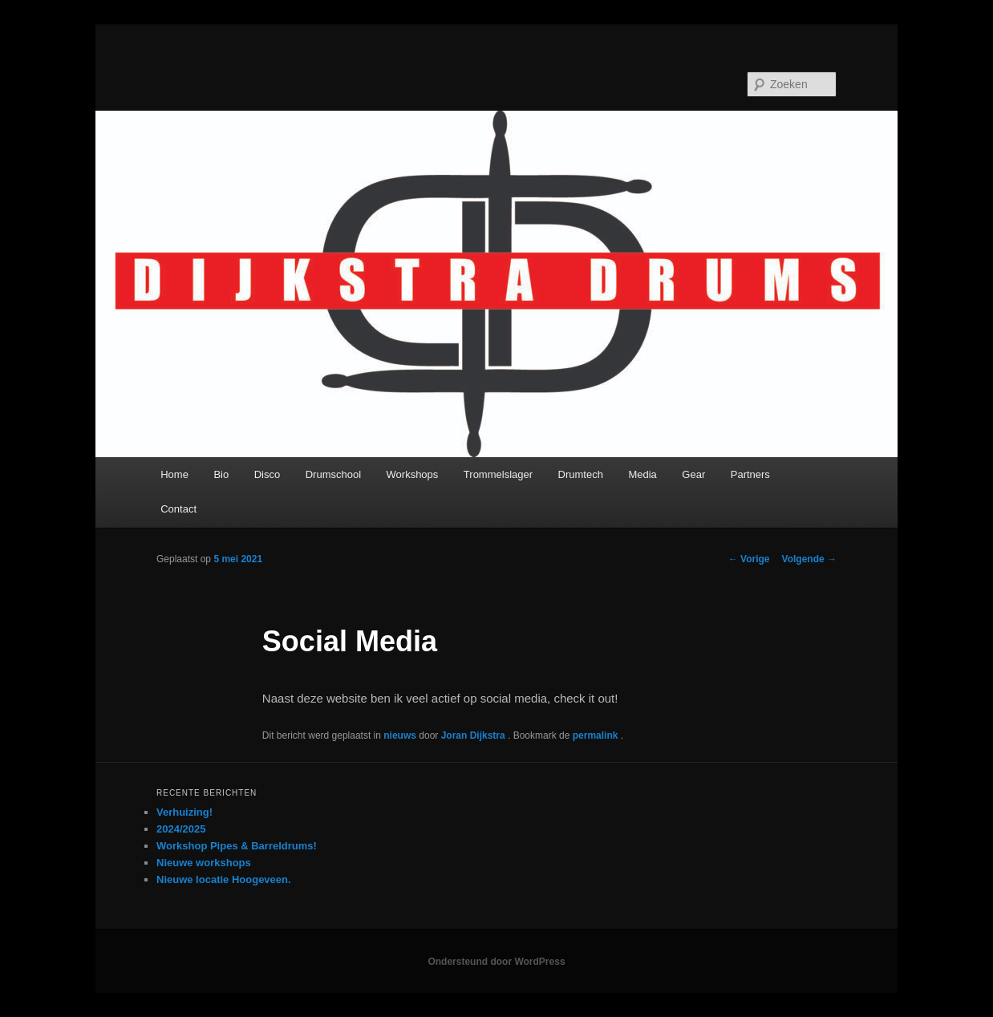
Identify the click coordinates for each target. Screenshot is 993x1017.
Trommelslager (498, 474)
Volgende (809, 559)
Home (174, 474)
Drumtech (580, 474)
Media (642, 474)
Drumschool (333, 474)
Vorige (749, 559)
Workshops (413, 474)
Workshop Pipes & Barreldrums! (236, 846)
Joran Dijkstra (474, 735)
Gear (693, 474)
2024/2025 (180, 829)
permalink (597, 735)
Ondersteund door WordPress (496, 961)
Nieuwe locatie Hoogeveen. (223, 879)
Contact (178, 509)
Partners (750, 474)
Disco (267, 474)
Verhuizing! (184, 812)
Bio (221, 474)
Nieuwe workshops (203, 863)
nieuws (399, 735)
